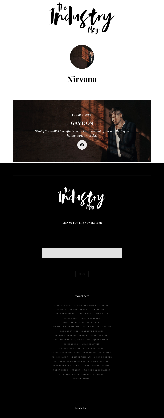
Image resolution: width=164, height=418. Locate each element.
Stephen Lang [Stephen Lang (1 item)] (62, 366)
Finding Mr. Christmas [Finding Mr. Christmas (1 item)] (67, 327)
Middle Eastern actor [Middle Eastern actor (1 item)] (66, 353)
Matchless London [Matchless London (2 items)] (72, 348)
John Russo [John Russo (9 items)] (71, 344)
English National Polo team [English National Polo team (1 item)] (82, 322)
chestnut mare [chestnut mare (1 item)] (65, 314)
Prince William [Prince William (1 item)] (81, 357)
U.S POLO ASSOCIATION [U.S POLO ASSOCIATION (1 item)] (97, 370)
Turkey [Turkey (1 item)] (76, 370)
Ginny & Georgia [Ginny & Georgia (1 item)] (66, 335)
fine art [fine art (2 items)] (89, 327)
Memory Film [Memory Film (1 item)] (95, 348)
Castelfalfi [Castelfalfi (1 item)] (98, 309)
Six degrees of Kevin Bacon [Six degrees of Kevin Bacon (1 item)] (72, 361)
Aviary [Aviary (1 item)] (62, 309)
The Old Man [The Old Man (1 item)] (82, 366)
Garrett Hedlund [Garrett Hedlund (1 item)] (93, 331)
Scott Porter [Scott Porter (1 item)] (103, 357)
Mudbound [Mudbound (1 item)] (90, 353)
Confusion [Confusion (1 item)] (101, 314)
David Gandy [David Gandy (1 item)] (71, 318)
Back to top (82, 408)
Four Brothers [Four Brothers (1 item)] (69, 331)
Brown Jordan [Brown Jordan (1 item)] (78, 309)
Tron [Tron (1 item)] (96, 366)
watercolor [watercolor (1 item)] (82, 378)
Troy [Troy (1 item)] (106, 366)
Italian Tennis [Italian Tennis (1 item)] (63, 340)
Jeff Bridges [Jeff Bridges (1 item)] (83, 340)
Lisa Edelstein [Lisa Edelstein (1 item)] (91, 344)
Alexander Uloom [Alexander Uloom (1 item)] (86, 305)
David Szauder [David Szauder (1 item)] (91, 318)
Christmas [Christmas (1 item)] (84, 314)
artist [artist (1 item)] (104, 305)
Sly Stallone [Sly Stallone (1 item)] (101, 361)
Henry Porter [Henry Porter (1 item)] (99, 335)
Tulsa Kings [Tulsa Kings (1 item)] (60, 370)
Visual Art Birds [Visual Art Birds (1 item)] (93, 374)
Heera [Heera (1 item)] (83, 335)
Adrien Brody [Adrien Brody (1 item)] (63, 305)
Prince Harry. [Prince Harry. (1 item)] (60, 357)
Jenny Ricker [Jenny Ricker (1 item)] (102, 340)
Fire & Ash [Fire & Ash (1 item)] (104, 327)
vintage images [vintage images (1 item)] (69, 374)
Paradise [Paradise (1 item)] (105, 353)
